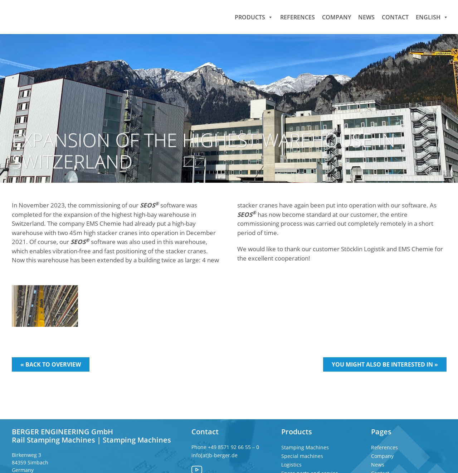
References (297, 17)
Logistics (291, 464)
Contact (395, 17)
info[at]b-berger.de (214, 455)
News (366, 17)
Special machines (302, 456)
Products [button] (254, 17)
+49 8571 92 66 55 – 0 (234, 447)
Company (336, 17)
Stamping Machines (305, 447)
